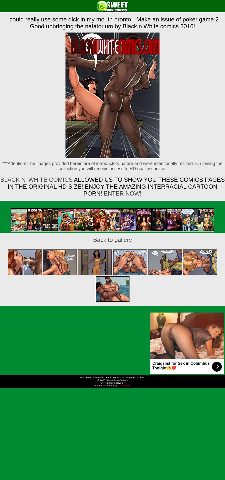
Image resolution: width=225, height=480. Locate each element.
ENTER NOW (121, 193)
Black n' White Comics (36, 179)
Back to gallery (112, 239)
